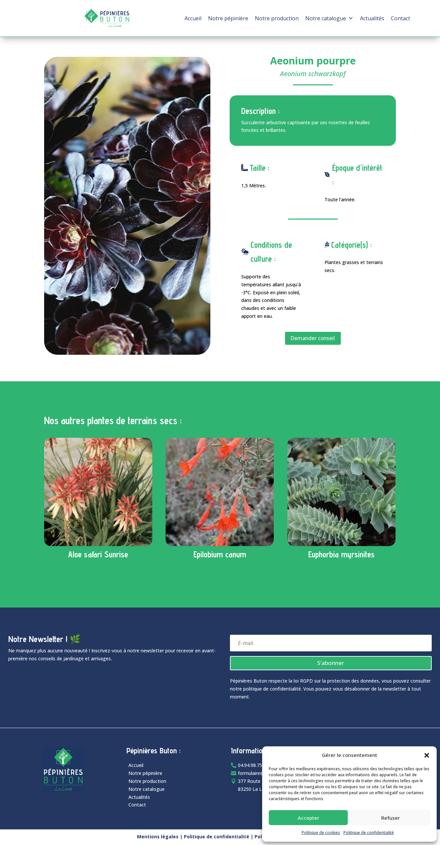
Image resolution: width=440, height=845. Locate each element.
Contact (400, 18)
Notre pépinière (228, 18)
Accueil (192, 18)
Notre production (277, 18)
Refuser (390, 817)
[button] (426, 755)
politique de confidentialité (272, 690)
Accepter (308, 817)
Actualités (372, 18)
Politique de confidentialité (368, 832)
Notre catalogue (329, 18)
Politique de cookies (321, 832)
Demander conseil (313, 338)
